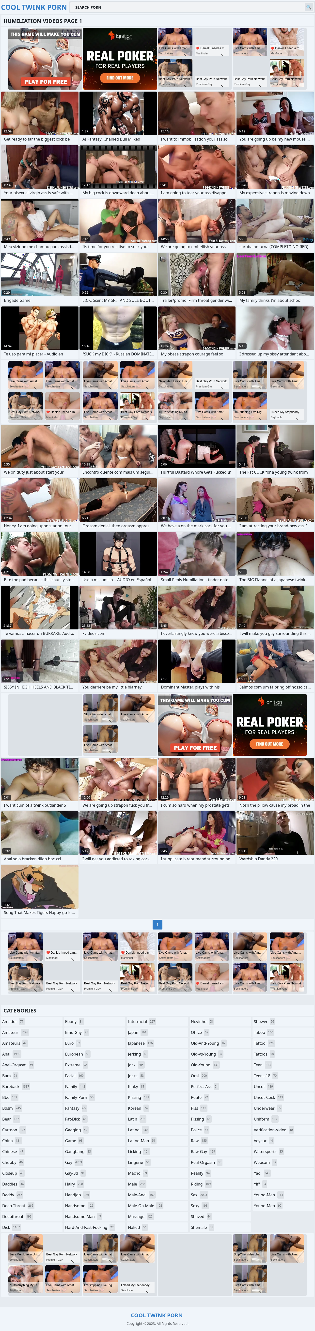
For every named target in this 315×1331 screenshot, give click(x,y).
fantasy (76, 1108)
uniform (266, 1119)
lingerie (139, 1162)
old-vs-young (207, 1054)
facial (75, 1075)
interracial (142, 1021)
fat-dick (76, 1119)
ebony (74, 1021)
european (78, 1054)
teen (263, 1065)
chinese (13, 1151)
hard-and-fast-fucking (90, 1227)
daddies (13, 1184)
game (74, 1140)
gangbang (78, 1151)
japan (138, 1032)
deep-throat (18, 1205)
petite (200, 1097)
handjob (77, 1195)
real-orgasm (207, 1162)
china (12, 1140)
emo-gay (77, 1032)
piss (199, 1108)
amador (13, 1021)
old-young (205, 1065)
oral (199, 1075)
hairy (74, 1184)
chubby (13, 1162)
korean (138, 1108)
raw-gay (203, 1151)
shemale (203, 1227)
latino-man (142, 1140)
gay (74, 1162)
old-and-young (209, 1043)
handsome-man (83, 1216)
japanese (141, 1043)
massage (141, 1216)
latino (138, 1130)
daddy (12, 1195)
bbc (10, 1097)
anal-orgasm (18, 1065)
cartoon (14, 1130)
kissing (139, 1097)
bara (10, 1075)
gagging (77, 1130)
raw (199, 1140)
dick (11, 1227)
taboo (264, 1032)
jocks (136, 1075)
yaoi (262, 1173)
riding (201, 1184)
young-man (269, 1195)
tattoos (264, 1054)
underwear (268, 1108)
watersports (269, 1151)
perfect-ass (205, 1086)
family (75, 1086)
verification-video (274, 1130)
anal (11, 1054)
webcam (265, 1162)
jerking (138, 1054)
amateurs (15, 1043)
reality (201, 1173)
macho (138, 1173)
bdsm (12, 1108)
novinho (202, 1021)
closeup (13, 1173)
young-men (268, 1205)
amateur (15, 1032)
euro (73, 1043)
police (200, 1130)
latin (137, 1119)
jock (136, 1065)
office (200, 1032)
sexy (200, 1205)
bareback (16, 1086)
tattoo (264, 1043)
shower (264, 1021)
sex (199, 1195)
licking (139, 1151)
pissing (201, 1119)
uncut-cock (269, 1097)
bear (11, 1119)
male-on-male (145, 1205)
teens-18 (266, 1075)
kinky (137, 1086)
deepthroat (17, 1216)
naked (137, 1227)
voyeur (264, 1140)
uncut (264, 1086)
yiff (260, 1184)
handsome (80, 1205)
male (137, 1184)
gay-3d (75, 1173)
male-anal (142, 1195)
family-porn (80, 1097)
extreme (76, 1065)
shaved (201, 1216)
